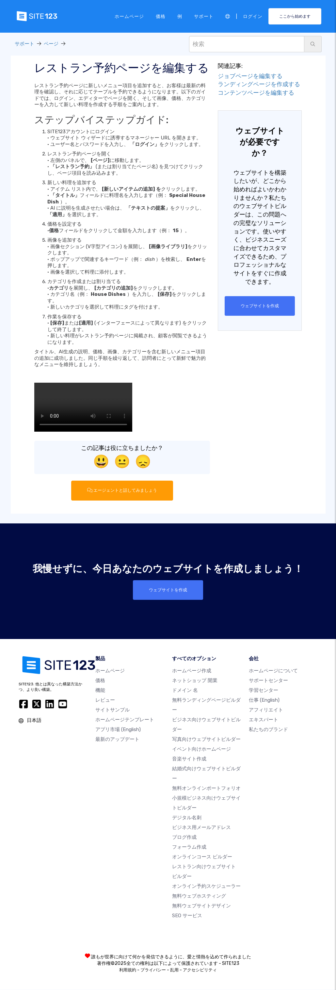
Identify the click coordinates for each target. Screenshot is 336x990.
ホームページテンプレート (124, 720)
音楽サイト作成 (189, 759)
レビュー (105, 700)
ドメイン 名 (185, 691)
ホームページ (129, 16)
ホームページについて (273, 671)
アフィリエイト (266, 710)
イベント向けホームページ (201, 749)
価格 (161, 16)
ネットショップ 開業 (194, 681)
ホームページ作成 (191, 671)
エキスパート (263, 720)
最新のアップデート (117, 739)
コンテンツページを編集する (256, 92)
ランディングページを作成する (259, 84)
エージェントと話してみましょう (122, 490)
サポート (204, 16)
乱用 (174, 970)
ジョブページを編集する (250, 76)
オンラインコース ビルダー (202, 857)
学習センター (263, 691)
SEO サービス (187, 916)
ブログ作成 (184, 837)
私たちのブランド (268, 730)
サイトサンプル (112, 710)
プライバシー (153, 970)
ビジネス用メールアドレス (201, 828)
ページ (51, 44)
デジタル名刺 (186, 818)
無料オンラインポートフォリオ (206, 788)
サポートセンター (268, 681)
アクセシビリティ (200, 970)
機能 (100, 691)
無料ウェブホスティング (199, 896)
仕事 (264, 700)
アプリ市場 (118, 730)
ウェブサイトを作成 (259, 306)
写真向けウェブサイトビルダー (206, 739)
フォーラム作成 (189, 847)
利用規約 (127, 970)
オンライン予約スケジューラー (206, 886)
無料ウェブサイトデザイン (201, 906)
